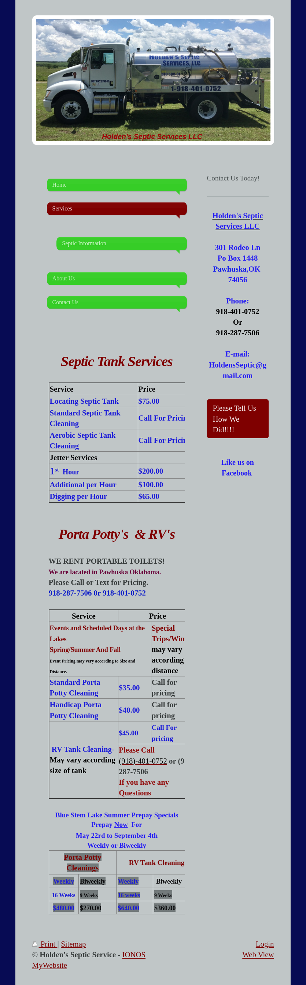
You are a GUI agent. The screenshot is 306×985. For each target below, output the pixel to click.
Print (45, 944)
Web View (258, 954)
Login (265, 944)
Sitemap (73, 944)
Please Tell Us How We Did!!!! (234, 418)
